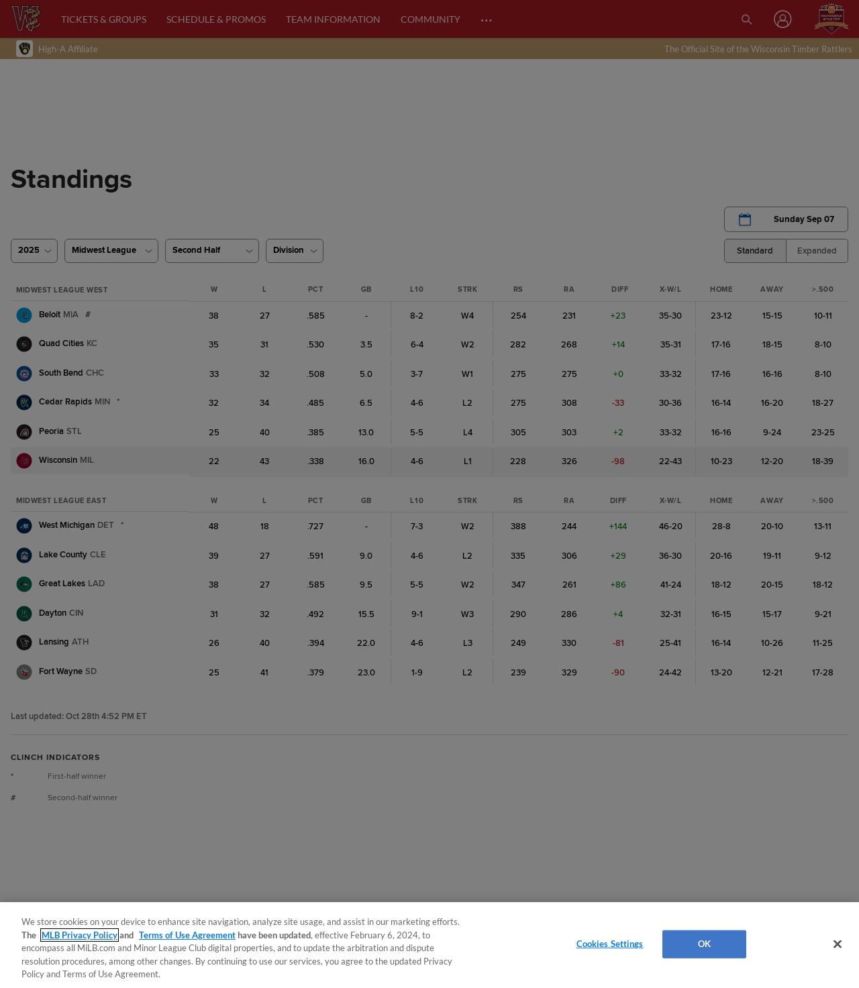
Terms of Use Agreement (187, 935)
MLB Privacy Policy (79, 935)
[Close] (837, 944)
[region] (429, 945)
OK (704, 943)
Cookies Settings (610, 943)
